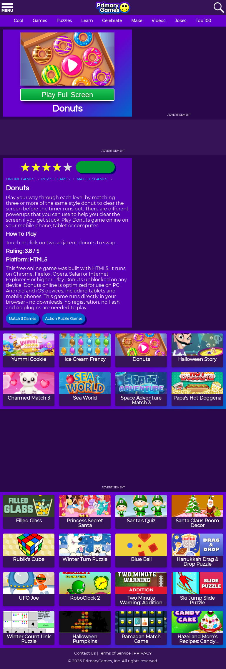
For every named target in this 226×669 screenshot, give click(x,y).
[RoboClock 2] (85, 589)
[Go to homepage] (113, 8)
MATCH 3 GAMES (92, 179)
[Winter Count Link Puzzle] (28, 628)
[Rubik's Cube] (28, 550)
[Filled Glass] (28, 512)
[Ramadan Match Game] (141, 628)
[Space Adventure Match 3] (141, 389)
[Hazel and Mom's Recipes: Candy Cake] (197, 628)
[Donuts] (141, 350)
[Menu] (7, 7)
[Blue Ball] (141, 550)
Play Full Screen (67, 95)
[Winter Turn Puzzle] (85, 550)
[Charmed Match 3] (28, 389)
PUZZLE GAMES (55, 179)
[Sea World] (85, 389)
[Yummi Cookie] (28, 350)
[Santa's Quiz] (141, 512)
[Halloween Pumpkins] (85, 628)
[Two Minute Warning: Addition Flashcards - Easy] (141, 589)
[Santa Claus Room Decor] (197, 512)
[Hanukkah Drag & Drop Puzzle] (197, 550)
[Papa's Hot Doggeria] (197, 389)
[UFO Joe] (28, 589)
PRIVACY (143, 653)
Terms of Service (115, 653)
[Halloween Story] (197, 350)
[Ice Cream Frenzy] (85, 350)
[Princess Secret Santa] (85, 512)
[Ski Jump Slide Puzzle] (197, 589)
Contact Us (85, 653)
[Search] (218, 7)
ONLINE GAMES (20, 179)
